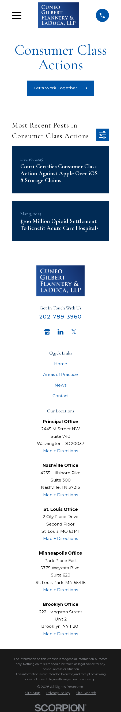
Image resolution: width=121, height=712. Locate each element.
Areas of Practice (60, 374)
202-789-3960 (60, 316)
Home (60, 363)
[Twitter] (74, 332)
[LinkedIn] (60, 332)
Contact (60, 395)
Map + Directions (60, 450)
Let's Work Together (60, 88)
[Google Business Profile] (47, 332)
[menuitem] (32, 693)
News (60, 385)
